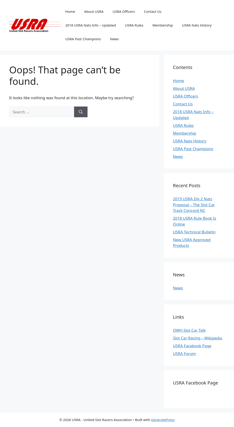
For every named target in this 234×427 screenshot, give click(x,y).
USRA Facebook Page (192, 345)
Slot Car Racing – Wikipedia (197, 338)
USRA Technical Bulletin (194, 232)
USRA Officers (124, 11)
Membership (162, 25)
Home (70, 11)
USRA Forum (184, 353)
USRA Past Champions (83, 39)
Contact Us (152, 11)
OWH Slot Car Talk (189, 330)
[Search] (81, 112)
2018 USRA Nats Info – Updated (90, 25)
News (114, 39)
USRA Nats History (197, 25)
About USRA (94, 11)
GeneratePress (163, 419)
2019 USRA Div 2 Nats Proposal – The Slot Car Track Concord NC (194, 204)
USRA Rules (134, 25)
